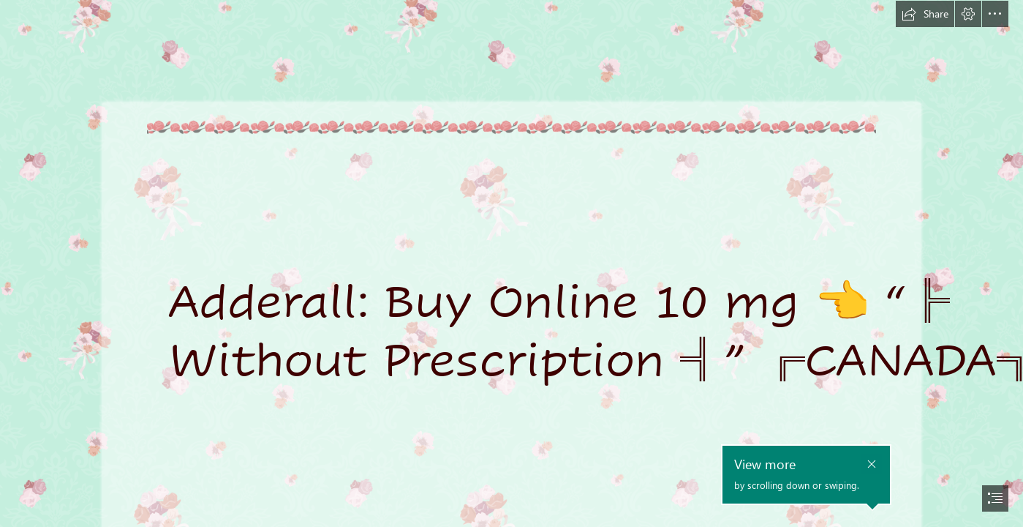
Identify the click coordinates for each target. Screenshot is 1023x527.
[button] (925, 14)
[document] (511, 263)
